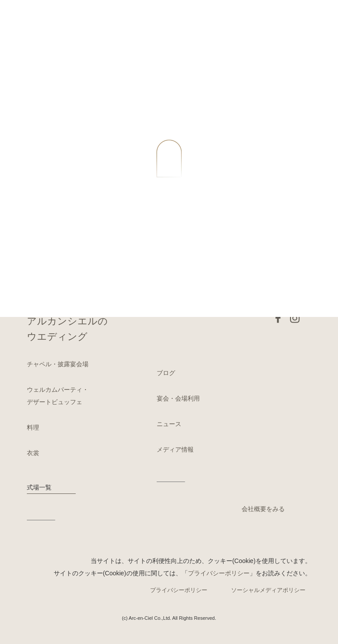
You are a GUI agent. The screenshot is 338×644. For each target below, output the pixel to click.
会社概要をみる (263, 508)
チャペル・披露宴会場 (57, 364)
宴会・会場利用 (178, 398)
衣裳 (33, 452)
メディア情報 (175, 449)
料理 (33, 427)
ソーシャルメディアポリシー (268, 590)
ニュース (169, 423)
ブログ (166, 372)
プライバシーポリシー (219, 573)
